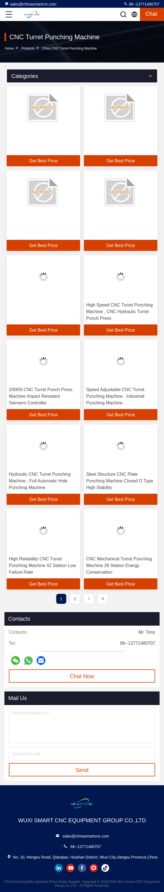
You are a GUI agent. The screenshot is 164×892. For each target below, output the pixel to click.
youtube (70, 868)
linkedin (59, 868)
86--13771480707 (142, 3)
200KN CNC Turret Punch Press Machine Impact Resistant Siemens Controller (40, 396)
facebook (82, 868)
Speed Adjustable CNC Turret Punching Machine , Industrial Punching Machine (115, 396)
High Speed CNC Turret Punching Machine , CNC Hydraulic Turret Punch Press (119, 312)
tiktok (105, 868)
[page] (89, 599)
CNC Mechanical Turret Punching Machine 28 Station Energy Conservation (119, 565)
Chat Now (82, 676)
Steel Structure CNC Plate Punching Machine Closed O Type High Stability (119, 481)
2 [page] (75, 599)
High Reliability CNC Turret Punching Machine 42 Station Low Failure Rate (42, 565)
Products (27, 48)
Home (9, 48)
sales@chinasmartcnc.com (30, 3)
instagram (93, 868)
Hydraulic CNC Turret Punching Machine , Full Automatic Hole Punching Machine (40, 481)
